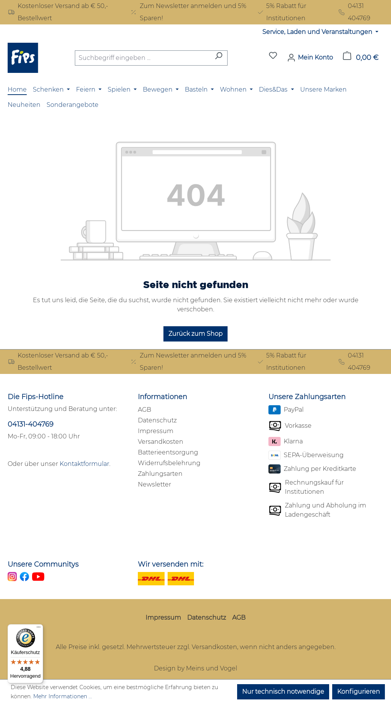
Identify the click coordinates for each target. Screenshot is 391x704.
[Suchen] (219, 58)
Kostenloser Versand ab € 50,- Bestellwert (58, 12)
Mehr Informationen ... (62, 696)
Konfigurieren (358, 691)
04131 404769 (354, 12)
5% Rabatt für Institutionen (282, 12)
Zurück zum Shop (195, 333)
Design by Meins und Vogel (195, 668)
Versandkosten (160, 441)
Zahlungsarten (160, 473)
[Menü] (38, 628)
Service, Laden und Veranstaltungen (318, 31)
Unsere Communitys (43, 564)
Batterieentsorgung (168, 452)
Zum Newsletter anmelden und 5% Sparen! (188, 12)
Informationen (162, 397)
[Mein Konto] (310, 57)
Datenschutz (157, 420)
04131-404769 (30, 424)
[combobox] (142, 58)
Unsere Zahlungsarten (307, 397)
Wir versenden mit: (171, 564)
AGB (144, 409)
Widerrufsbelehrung (169, 463)
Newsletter (154, 484)
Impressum (155, 431)
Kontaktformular (84, 463)
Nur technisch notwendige (283, 691)
